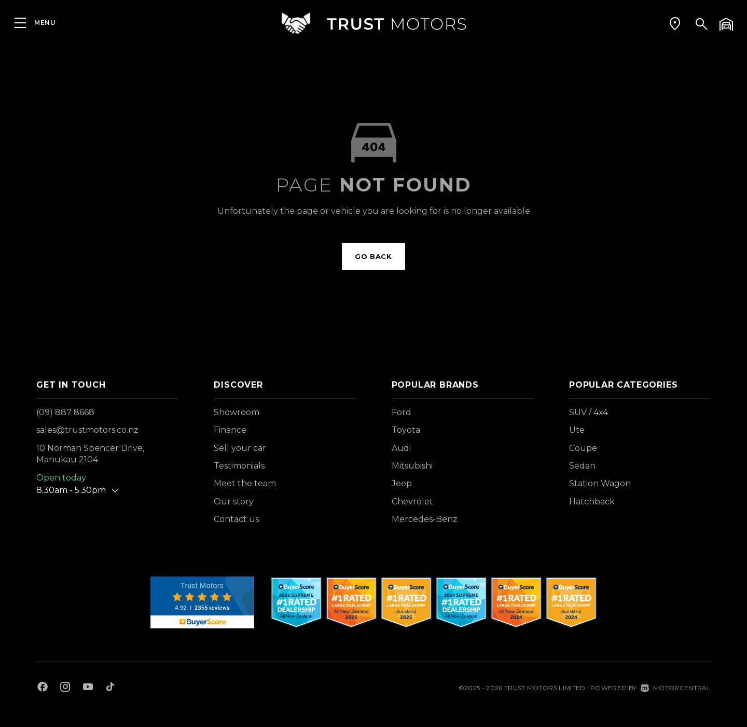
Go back (373, 256)
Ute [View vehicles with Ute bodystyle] (577, 430)
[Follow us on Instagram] (65, 688)
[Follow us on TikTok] (110, 688)
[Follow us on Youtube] (88, 688)
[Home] (373, 23)
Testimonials (239, 466)
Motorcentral (676, 688)
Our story (234, 501)
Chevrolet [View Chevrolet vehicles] (412, 501)
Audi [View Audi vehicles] (401, 448)
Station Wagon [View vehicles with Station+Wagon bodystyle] (600, 483)
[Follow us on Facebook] (42, 688)
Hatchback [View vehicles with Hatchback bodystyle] (592, 501)
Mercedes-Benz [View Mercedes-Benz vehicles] (425, 519)
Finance (230, 430)
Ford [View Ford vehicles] (401, 412)
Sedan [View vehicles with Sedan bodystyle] (582, 466)
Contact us (236, 519)
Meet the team (245, 483)
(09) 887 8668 (65, 412)
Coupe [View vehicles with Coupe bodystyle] (583, 448)
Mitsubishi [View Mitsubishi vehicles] (412, 466)
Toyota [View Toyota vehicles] (406, 430)
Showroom (236, 412)
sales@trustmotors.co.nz (87, 430)
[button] (675, 23)
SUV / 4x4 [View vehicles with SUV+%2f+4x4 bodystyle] (588, 412)
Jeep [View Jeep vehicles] (402, 483)
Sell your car (240, 448)
